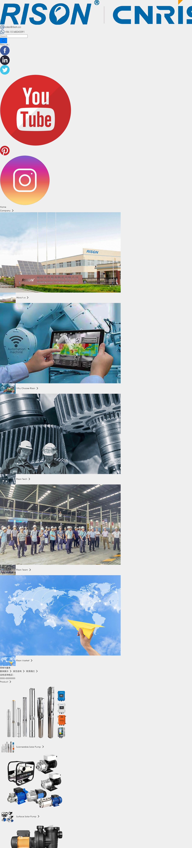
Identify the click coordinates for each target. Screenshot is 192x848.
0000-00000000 (7, 678)
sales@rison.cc (10, 26)
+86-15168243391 (12, 31)
